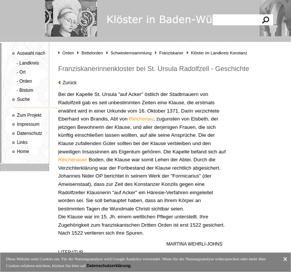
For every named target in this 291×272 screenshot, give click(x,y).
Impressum (28, 124)
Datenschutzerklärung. (109, 265)
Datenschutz (29, 133)
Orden (68, 53)
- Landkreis (28, 63)
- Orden (24, 81)
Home (23, 151)
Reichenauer (73, 159)
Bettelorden (92, 53)
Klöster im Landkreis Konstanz (219, 53)
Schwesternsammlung (131, 53)
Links (22, 142)
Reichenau (141, 119)
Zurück (67, 82)
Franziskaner (171, 53)
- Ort (21, 72)
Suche (23, 99)
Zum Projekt (29, 115)
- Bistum (25, 90)
